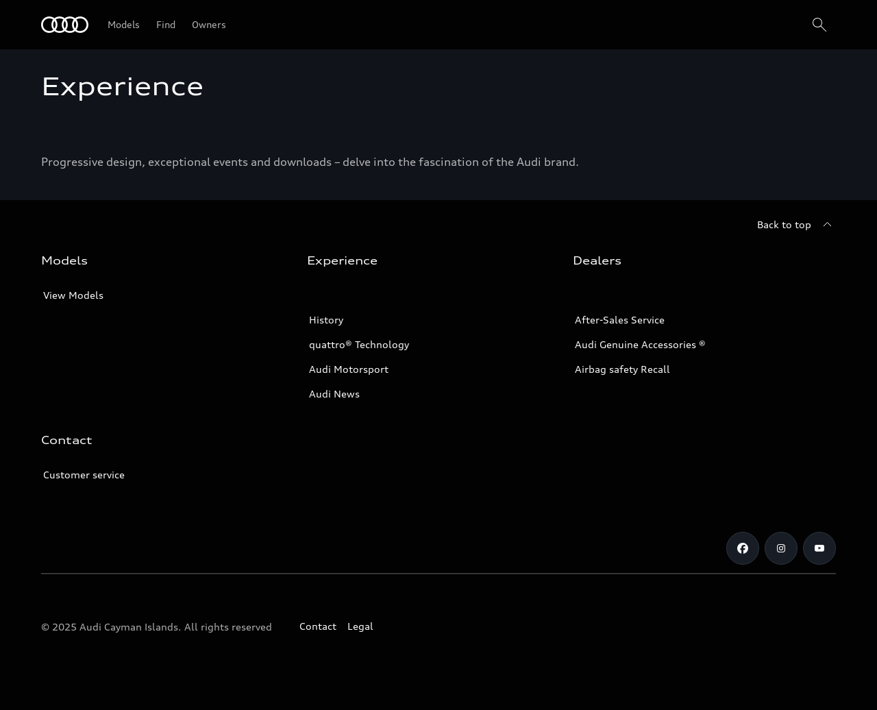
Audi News (334, 394)
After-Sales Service (620, 320)
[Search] (819, 24)
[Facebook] (742, 548)
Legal (360, 626)
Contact (317, 626)
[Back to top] (796, 225)
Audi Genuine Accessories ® (640, 344)
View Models (73, 295)
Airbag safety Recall (622, 369)
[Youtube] (819, 548)
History (326, 320)
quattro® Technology (359, 344)
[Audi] (64, 24)
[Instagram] (781, 548)
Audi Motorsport (348, 369)
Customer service (84, 474)
